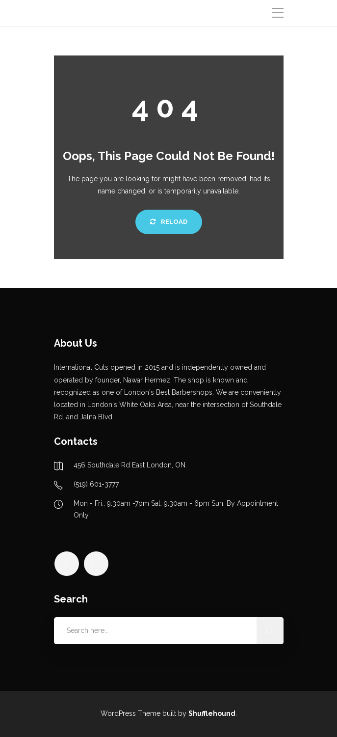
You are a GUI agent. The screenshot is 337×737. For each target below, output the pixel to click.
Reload (168, 221)
